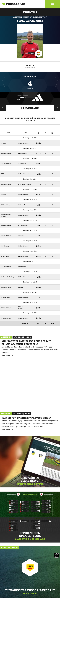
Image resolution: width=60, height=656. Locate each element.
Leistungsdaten (30, 108)
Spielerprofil (30, 12)
